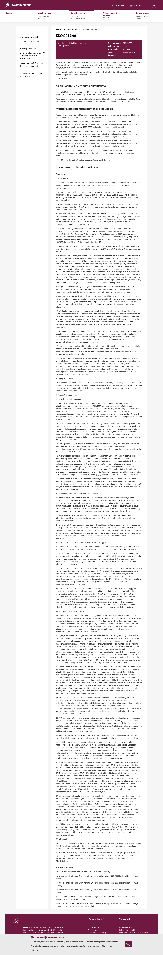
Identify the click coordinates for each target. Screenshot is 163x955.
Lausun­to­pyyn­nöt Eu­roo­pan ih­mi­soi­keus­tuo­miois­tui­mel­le (31, 66)
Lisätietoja (35, 950)
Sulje (128, 944)
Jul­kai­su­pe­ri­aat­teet (28, 48)
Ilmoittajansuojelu (97, 932)
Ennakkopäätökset (71, 29)
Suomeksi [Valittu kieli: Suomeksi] (136, 6)
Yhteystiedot (118, 6)
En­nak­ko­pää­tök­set (29, 36)
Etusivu (58, 29)
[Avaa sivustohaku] (154, 6)
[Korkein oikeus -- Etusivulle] (18, 5)
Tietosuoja (92, 930)
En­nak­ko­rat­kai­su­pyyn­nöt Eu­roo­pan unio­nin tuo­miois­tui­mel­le (30, 56)
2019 (83, 29)
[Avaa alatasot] (44, 41)
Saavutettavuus (94, 927)
